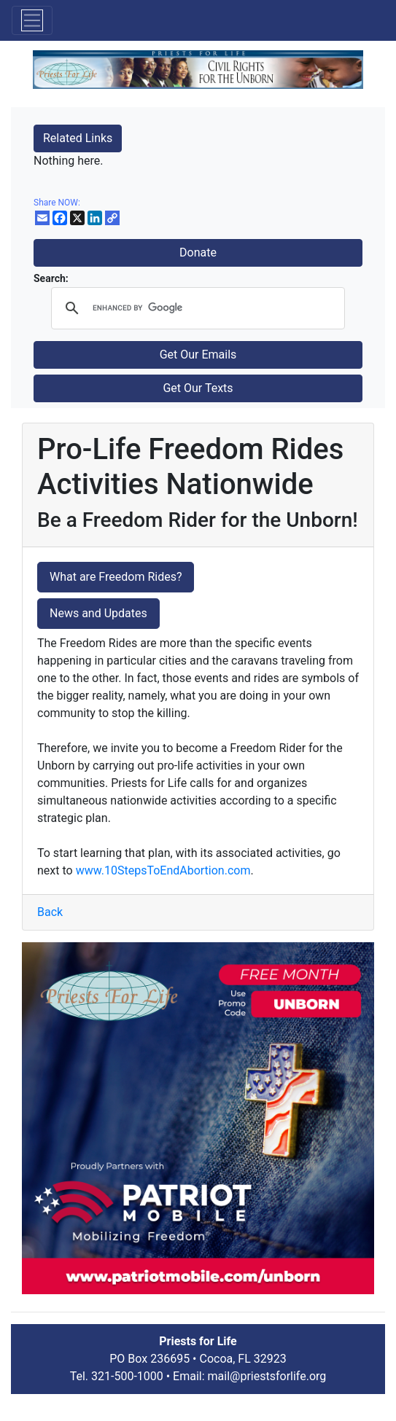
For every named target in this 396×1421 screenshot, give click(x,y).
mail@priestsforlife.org (267, 1376)
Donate (198, 252)
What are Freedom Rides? (116, 577)
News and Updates (98, 613)
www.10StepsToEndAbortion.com (163, 870)
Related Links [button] (77, 138)
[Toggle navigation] (32, 20)
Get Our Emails (198, 354)
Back (50, 912)
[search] (196, 308)
